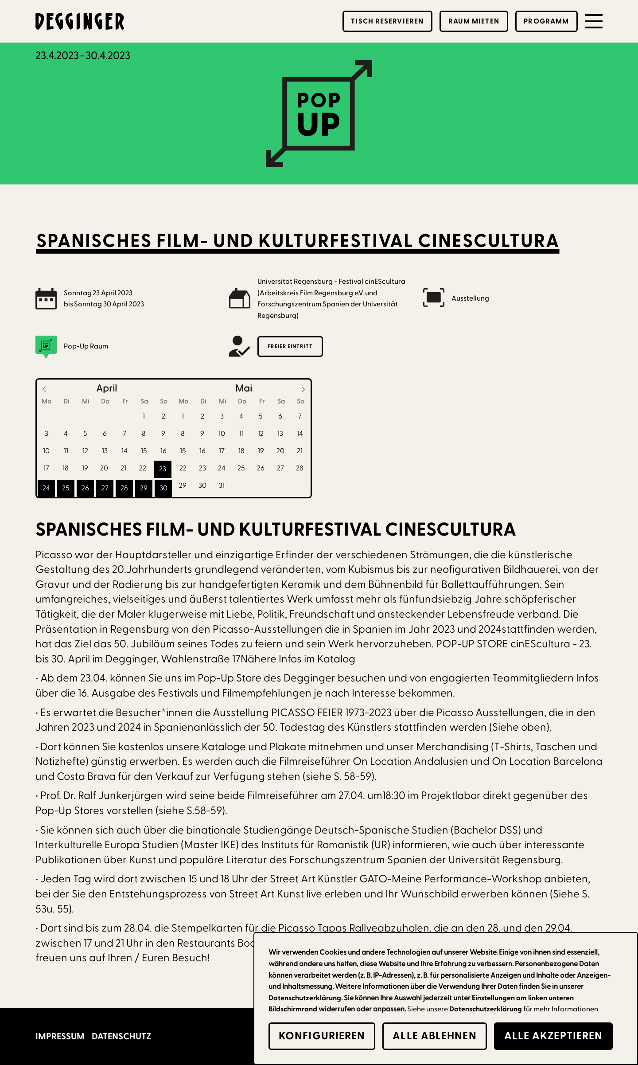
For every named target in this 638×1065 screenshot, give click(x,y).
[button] (594, 21)
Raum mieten (473, 21)
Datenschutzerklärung (485, 1009)
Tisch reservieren (387, 21)
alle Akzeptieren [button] (553, 1036)
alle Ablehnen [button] (434, 1036)
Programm (546, 21)
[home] (79, 21)
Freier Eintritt (290, 346)
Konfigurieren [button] (322, 1036)
